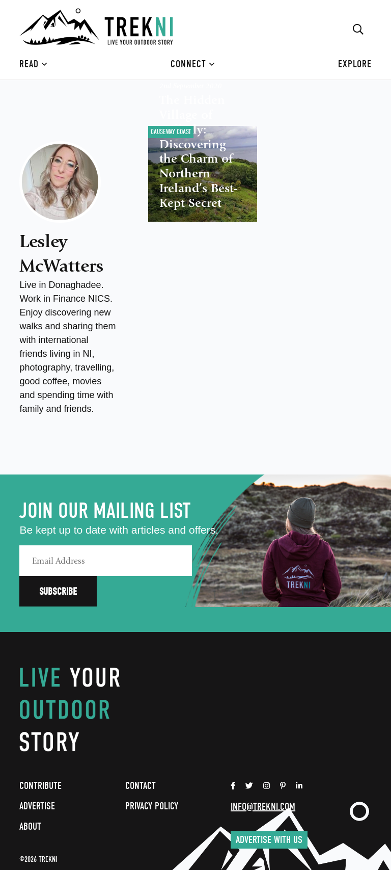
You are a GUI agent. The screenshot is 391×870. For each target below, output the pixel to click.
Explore (355, 64)
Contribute (40, 755)
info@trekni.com (263, 776)
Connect (193, 64)
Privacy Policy (151, 775)
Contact (140, 755)
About (30, 796)
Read (33, 64)
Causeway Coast (171, 131)
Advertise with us (269, 809)
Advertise (37, 775)
